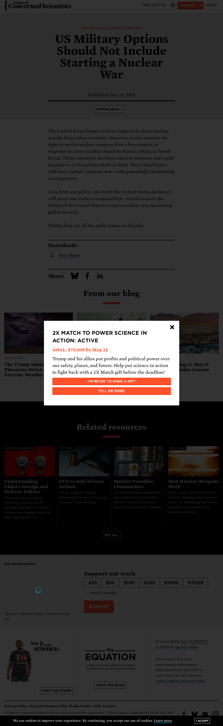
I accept (202, 720)
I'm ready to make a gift (111, 381)
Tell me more (111, 391)
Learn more (163, 721)
